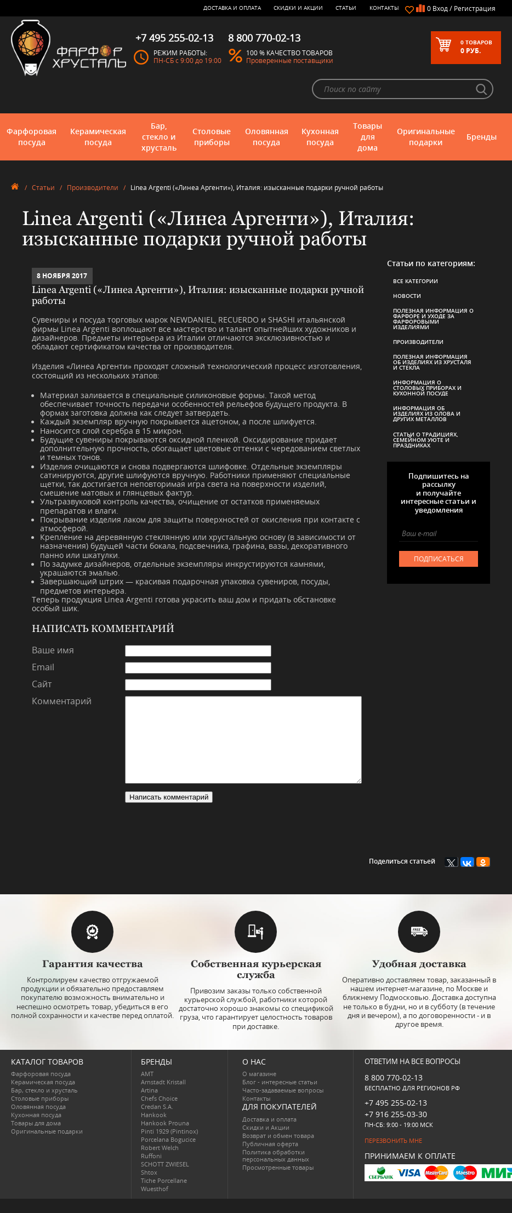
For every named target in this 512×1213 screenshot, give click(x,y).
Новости (407, 296)
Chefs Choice (159, 1112)
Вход (440, 8)
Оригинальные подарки (426, 136)
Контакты (384, 8)
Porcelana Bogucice (168, 1153)
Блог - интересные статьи (279, 1096)
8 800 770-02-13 (394, 1091)
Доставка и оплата (232, 8)
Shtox (149, 1186)
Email (43, 667)
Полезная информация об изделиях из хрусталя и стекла (432, 362)
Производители (92, 187)
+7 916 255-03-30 (396, 1128)
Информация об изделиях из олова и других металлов (426, 413)
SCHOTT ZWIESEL (165, 1178)
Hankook (154, 1129)
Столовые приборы (211, 136)
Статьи (345, 8)
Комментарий (62, 701)
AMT (147, 1088)
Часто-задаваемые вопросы (282, 1104)
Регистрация (475, 8)
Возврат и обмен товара (278, 1150)
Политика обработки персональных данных (275, 1169)
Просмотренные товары (278, 1181)
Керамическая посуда (98, 136)
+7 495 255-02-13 (396, 1117)
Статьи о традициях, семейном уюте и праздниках (425, 439)
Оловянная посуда (266, 136)
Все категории (415, 281)
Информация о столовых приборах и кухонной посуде (427, 387)
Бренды (482, 136)
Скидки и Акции (298, 8)
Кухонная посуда (320, 136)
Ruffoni (151, 1170)
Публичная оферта (270, 1158)
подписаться (439, 559)
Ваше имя (53, 650)
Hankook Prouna (165, 1137)
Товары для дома (367, 136)
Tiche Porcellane (164, 1195)
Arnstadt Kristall (163, 1096)
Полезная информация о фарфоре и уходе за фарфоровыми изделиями (433, 319)
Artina (149, 1104)
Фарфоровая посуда (31, 136)
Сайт (42, 684)
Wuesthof (154, 1203)
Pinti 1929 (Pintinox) (169, 1145)
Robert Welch (160, 1162)
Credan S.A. (157, 1121)
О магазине (259, 1088)
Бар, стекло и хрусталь (159, 136)
